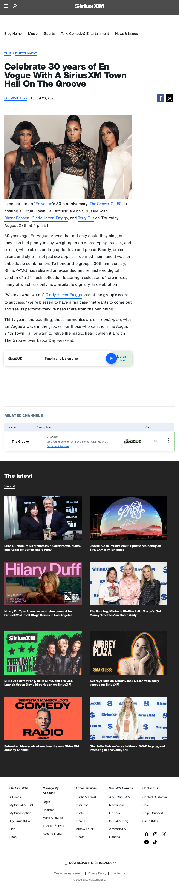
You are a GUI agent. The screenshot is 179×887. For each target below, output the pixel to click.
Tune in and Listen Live (61, 358)
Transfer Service (54, 825)
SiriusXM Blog (118, 821)
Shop (13, 836)
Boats (80, 813)
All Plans (15, 797)
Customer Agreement (68, 873)
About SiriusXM (119, 797)
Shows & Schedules (58, 446)
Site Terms (118, 873)
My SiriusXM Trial (21, 805)
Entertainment (26, 53)
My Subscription (20, 813)
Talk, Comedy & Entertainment (85, 33)
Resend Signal (52, 833)
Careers (114, 813)
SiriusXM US (150, 821)
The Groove (20, 441)
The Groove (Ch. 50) (106, 203)
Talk (7, 53)
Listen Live (118, 358)
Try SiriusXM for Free (20, 825)
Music (33, 33)
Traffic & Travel (86, 797)
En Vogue (44, 203)
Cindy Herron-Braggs (50, 218)
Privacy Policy (97, 873)
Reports (114, 836)
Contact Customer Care (154, 801)
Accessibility (117, 829)
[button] (160, 98)
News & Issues (126, 33)
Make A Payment (54, 817)
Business (82, 805)
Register (48, 809)
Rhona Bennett (16, 218)
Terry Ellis (86, 218)
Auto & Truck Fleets (85, 833)
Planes (80, 821)
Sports (49, 33)
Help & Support (152, 813)
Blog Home (13, 33)
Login (46, 801)
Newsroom (116, 805)
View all (9, 486)
